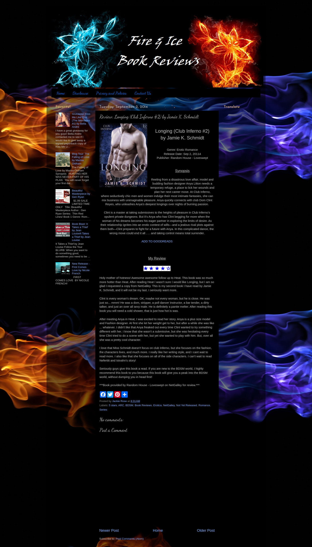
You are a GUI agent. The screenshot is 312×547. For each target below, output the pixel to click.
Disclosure (80, 93)
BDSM (129, 405)
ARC (121, 405)
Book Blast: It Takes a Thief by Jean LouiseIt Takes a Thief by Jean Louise (81, 232)
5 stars (113, 405)
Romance (204, 405)
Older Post (206, 530)
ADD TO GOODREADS (157, 241)
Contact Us (143, 93)
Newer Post (109, 530)
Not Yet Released (186, 405)
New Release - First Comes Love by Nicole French (81, 268)
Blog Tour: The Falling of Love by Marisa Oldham (80, 158)
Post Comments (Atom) (130, 538)
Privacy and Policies (111, 93)
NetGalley (169, 405)
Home (60, 93)
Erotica (157, 405)
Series (103, 409)
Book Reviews (143, 405)
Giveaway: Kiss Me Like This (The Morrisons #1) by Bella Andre (81, 120)
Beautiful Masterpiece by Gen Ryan (81, 193)
